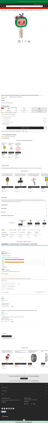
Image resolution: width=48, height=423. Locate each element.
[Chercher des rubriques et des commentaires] (10, 284)
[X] (4, 408)
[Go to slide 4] (29, 41)
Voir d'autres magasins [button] (5, 123)
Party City (9, 10)
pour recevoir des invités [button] (11, 286)
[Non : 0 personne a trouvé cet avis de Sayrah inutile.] (8, 321)
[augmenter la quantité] (2, 128)
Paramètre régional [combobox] (10, 288)
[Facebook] (2, 408)
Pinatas (31, 10)
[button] (41, 6)
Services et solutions (24, 387)
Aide (24, 384)
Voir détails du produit (12, 96)
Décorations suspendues (25, 10)
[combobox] (41, 292)
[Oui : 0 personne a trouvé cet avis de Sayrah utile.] (5, 321)
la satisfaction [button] (4, 286)
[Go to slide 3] (25, 41)
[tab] (8, 110)
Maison (5, 10)
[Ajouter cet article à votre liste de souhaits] (45, 128)
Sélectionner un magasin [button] (25, 127)
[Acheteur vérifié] (5, 300)
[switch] (11, 222)
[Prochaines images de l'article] (46, 26)
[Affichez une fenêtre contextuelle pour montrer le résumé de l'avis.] (34, 366)
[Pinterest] (11, 408)
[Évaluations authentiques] (6, 253)
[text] (4, 156)
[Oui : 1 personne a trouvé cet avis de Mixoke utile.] (5, 306)
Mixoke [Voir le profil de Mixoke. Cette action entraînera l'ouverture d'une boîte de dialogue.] (3, 298)
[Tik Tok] (13, 408)
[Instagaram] (7, 408)
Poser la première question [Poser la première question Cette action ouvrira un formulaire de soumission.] (6, 336)
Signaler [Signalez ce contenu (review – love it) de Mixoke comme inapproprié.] (12, 306)
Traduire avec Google (5, 304)
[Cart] (46, 6)
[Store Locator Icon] (34, 4)
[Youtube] (9, 408)
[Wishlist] (44, 6)
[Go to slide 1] (19, 41)
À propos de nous (24, 390)
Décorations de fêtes (16, 10)
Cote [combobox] (3, 288)
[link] (4, 97)
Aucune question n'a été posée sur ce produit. (9, 338)
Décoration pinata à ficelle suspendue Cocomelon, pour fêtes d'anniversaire (20, 95)
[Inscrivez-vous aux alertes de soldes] (7, 102)
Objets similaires (19, 96)
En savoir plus (26, 401)
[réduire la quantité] (5, 128)
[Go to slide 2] (22, 41)
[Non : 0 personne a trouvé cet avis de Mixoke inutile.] (8, 306)
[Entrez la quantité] (3, 127)
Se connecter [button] (24, 378)
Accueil (2, 10)
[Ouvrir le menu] (1, 6)
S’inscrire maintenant (35, 380)
